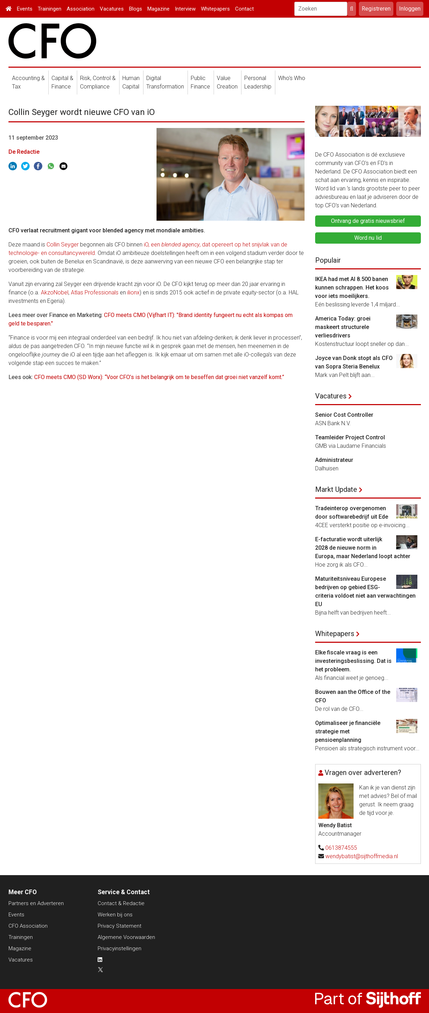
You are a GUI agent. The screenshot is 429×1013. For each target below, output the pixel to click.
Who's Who (291, 78)
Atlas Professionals (94, 292)
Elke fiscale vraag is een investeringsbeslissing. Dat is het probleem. (353, 661)
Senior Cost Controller (344, 414)
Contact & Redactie (121, 903)
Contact (244, 9)
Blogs (135, 9)
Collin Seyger (63, 244)
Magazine (158, 9)
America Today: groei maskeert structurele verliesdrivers (342, 327)
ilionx (133, 292)
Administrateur (334, 460)
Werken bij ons (115, 914)
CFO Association (28, 926)
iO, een (152, 244)
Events (24, 9)
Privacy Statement (119, 926)
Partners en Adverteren (36, 903)
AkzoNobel (54, 292)
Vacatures (112, 9)
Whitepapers (215, 9)
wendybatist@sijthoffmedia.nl (361, 856)
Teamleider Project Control (350, 437)
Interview (185, 9)
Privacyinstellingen (119, 948)
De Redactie (23, 151)
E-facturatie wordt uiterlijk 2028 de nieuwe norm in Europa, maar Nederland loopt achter (362, 548)
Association (80, 9)
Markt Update (336, 489)
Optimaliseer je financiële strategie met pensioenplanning (347, 731)
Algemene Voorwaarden (126, 937)
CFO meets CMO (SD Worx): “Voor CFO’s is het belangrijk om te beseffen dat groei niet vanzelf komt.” (159, 377)
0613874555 (341, 847)
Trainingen (49, 9)
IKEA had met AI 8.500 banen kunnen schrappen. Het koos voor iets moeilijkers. (352, 287)
